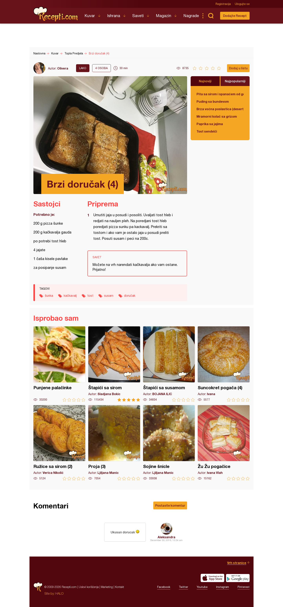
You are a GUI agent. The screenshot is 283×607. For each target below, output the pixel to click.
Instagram (222, 587)
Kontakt (119, 587)
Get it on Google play (238, 578)
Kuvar (90, 15)
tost (90, 295)
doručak (129, 295)
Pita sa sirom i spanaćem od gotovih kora (220, 94)
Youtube (202, 587)
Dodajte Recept (235, 15)
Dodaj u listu (238, 68)
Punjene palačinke (59, 364)
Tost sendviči (207, 131)
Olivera (62, 68)
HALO (59, 593)
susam (108, 295)
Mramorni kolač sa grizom (217, 116)
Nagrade (191, 15)
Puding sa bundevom (213, 101)
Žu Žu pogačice (224, 442)
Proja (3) (114, 442)
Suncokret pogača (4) (224, 364)
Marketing (107, 587)
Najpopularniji (235, 81)
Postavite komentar (170, 505)
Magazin (163, 15)
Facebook (163, 587)
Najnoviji (205, 81)
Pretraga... (210, 15)
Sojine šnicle (169, 442)
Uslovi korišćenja (89, 587)
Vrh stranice (236, 563)
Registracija (223, 3)
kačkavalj (70, 295)
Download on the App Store (212, 578)
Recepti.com (56, 14)
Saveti (138, 15)
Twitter (183, 587)
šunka (49, 295)
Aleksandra (166, 537)
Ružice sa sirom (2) (59, 442)
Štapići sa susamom (169, 364)
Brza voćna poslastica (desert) (220, 109)
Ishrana (113, 15)
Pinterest (244, 587)
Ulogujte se (242, 3)
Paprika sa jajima (210, 124)
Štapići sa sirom (114, 364)
